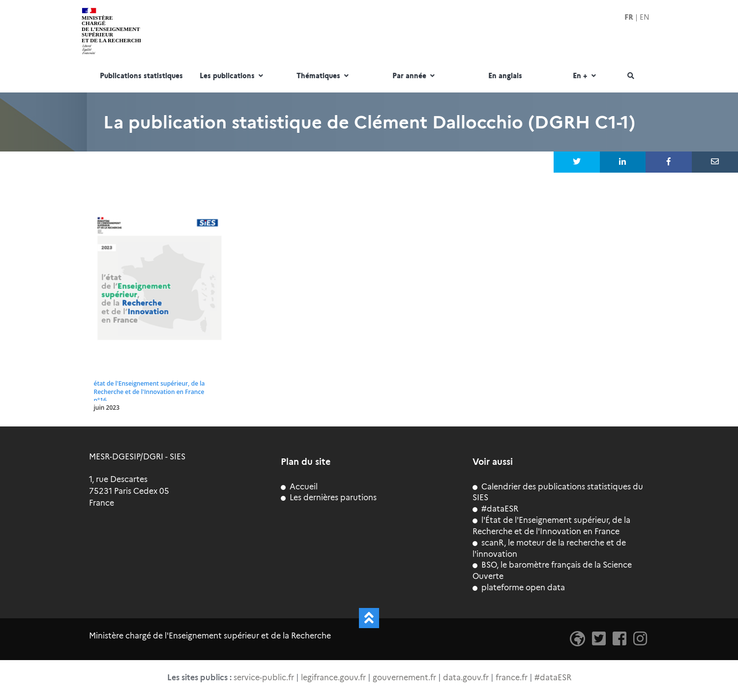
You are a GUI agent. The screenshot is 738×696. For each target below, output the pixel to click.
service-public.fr (264, 677)
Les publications (233, 76)
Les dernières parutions (329, 497)
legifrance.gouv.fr (333, 677)
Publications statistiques (141, 76)
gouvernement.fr (404, 677)
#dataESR (495, 509)
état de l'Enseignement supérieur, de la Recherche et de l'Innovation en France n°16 (149, 391)
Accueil (299, 486)
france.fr (512, 677)
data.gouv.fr (466, 677)
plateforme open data (518, 587)
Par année (414, 76)
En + (585, 76)
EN (644, 17)
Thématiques (323, 76)
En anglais (505, 76)
